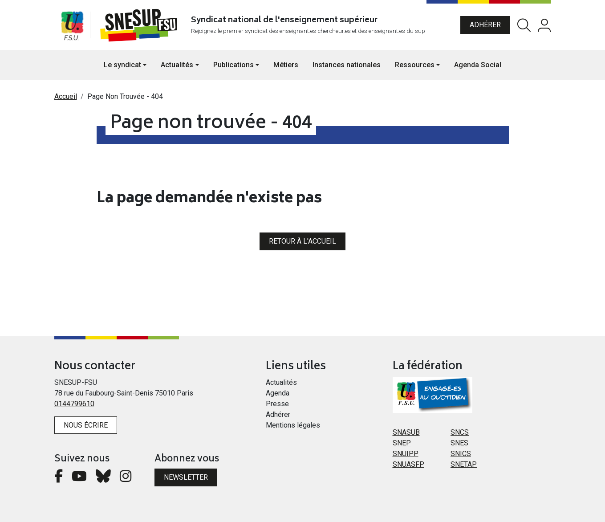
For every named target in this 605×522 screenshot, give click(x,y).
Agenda (277, 393)
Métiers (285, 65)
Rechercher (524, 25)
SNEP (402, 443)
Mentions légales (293, 425)
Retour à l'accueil (302, 241)
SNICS (461, 453)
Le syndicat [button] (122, 65)
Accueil (65, 96)
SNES (459, 443)
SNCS (460, 432)
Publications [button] (233, 65)
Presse (277, 404)
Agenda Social (477, 65)
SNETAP (464, 464)
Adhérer (485, 24)
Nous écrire (86, 425)
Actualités (281, 382)
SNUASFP (408, 464)
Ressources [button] (414, 65)
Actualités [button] (177, 65)
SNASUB (406, 432)
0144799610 (74, 404)
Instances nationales (347, 65)
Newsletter (186, 477)
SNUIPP (405, 453)
